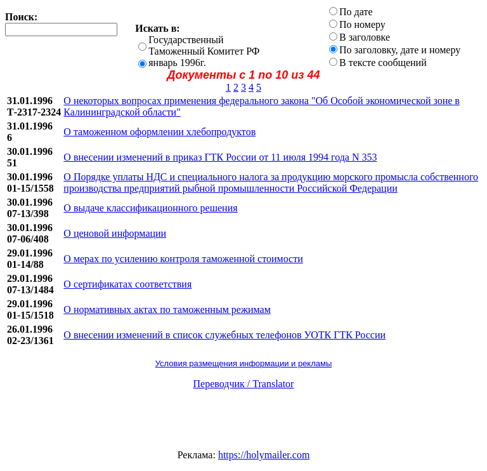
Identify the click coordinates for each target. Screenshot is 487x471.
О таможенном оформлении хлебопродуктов (159, 131)
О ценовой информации (114, 233)
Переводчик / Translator (243, 383)
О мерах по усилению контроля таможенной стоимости (182, 258)
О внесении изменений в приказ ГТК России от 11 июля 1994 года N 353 (220, 157)
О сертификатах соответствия (127, 284)
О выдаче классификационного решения (150, 207)
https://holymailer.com (263, 454)
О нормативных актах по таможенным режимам (166, 309)
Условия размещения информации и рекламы (243, 363)
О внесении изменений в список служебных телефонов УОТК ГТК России (224, 334)
